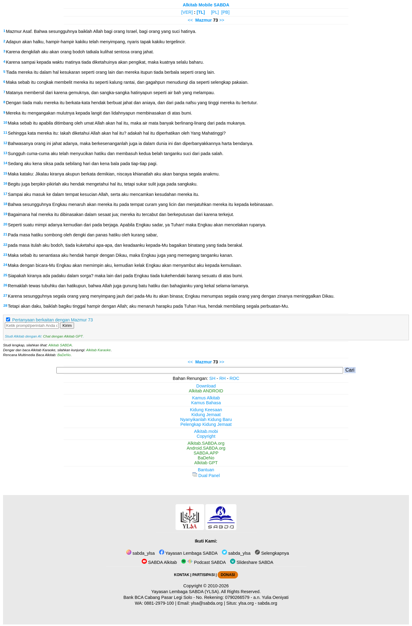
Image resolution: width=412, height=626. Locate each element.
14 (5, 163)
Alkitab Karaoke (98, 350)
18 (5, 204)
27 (5, 295)
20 (5, 224)
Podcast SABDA (203, 562)
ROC (234, 378)
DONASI (228, 575)
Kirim (67, 325)
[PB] (225, 12)
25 (5, 275)
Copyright (206, 436)
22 (5, 244)
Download (206, 386)
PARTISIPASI (203, 575)
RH (222, 378)
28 (5, 305)
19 (5, 214)
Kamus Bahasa (206, 402)
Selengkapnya (272, 553)
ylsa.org (246, 603)
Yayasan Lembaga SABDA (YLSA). (185, 591)
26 (5, 285)
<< (190, 20)
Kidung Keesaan (206, 409)
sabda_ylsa (140, 553)
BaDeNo (64, 355)
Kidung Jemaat (206, 414)
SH (212, 378)
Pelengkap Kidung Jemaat (206, 424)
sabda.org (267, 603)
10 (5, 122)
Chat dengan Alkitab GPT (63, 336)
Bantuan (206, 469)
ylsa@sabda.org (206, 603)
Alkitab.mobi (206, 431)
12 (5, 143)
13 (5, 153)
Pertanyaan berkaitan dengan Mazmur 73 (52, 319)
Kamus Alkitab (206, 397)
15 (5, 173)
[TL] (201, 12)
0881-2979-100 (159, 603)
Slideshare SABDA (251, 562)
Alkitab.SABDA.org (206, 443)
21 (5, 234)
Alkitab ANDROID (206, 390)
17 (5, 194)
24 (5, 265)
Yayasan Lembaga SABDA (188, 553)
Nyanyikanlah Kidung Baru (206, 419)
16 (5, 183)
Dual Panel (206, 475)
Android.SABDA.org (205, 448)
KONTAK (181, 575)
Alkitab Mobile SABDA (206, 4)
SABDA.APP (206, 453)
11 (5, 132)
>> (221, 20)
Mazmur (203, 20)
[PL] (215, 12)
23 (5, 254)
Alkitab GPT (206, 462)
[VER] (187, 12)
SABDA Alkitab (159, 562)
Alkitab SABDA (60, 345)
